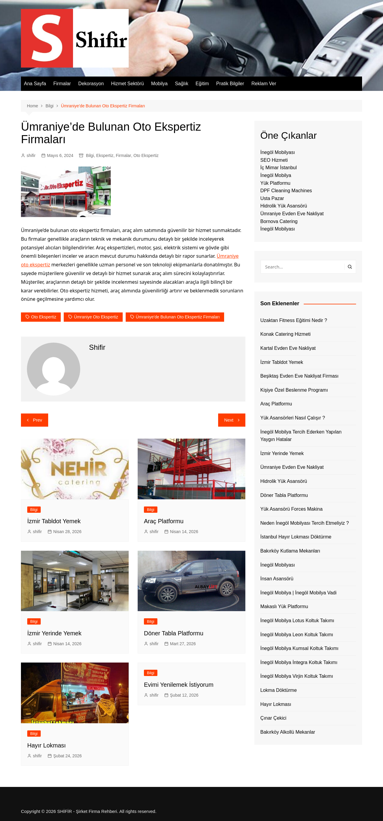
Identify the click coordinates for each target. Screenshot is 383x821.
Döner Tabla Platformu (173, 633)
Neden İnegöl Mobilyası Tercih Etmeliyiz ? (304, 523)
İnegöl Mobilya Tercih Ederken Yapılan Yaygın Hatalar (300, 435)
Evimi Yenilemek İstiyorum (178, 684)
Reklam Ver (263, 83)
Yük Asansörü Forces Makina (291, 509)
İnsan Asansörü (276, 578)
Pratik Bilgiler (230, 83)
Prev (37, 419)
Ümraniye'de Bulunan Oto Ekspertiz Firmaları (178, 317)
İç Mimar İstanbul (278, 167)
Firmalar (62, 83)
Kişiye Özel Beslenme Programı (294, 390)
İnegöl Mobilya (275, 175)
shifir (31, 155)
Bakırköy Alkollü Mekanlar (287, 732)
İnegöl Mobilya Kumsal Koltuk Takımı (299, 648)
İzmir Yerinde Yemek (54, 633)
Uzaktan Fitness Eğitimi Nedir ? (293, 320)
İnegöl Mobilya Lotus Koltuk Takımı (297, 620)
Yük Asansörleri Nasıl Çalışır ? (292, 417)
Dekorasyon (91, 83)
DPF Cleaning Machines (286, 190)
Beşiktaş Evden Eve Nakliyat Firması (299, 376)
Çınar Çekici (273, 718)
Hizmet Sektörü (127, 83)
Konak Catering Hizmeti (285, 334)
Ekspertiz (105, 155)
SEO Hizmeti (274, 160)
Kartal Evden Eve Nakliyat (288, 348)
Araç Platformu (163, 521)
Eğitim (202, 83)
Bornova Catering (279, 221)
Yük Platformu (275, 183)
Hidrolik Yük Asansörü (283, 205)
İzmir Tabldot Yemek (54, 521)
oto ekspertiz (43, 317)
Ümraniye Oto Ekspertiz (96, 317)
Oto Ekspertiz (146, 155)
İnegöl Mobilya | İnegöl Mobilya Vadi (298, 592)
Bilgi (90, 155)
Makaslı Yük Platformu (284, 606)
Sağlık (181, 83)
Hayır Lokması (46, 745)
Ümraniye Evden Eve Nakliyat (292, 213)
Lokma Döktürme (278, 690)
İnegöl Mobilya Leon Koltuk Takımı (296, 634)
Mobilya (159, 83)
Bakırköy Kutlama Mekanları (290, 550)
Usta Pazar (272, 198)
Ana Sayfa (35, 83)
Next (228, 419)
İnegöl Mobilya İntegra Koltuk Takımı (299, 662)
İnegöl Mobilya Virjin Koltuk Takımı (296, 676)
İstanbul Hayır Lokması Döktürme (295, 536)
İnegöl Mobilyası (277, 152)
